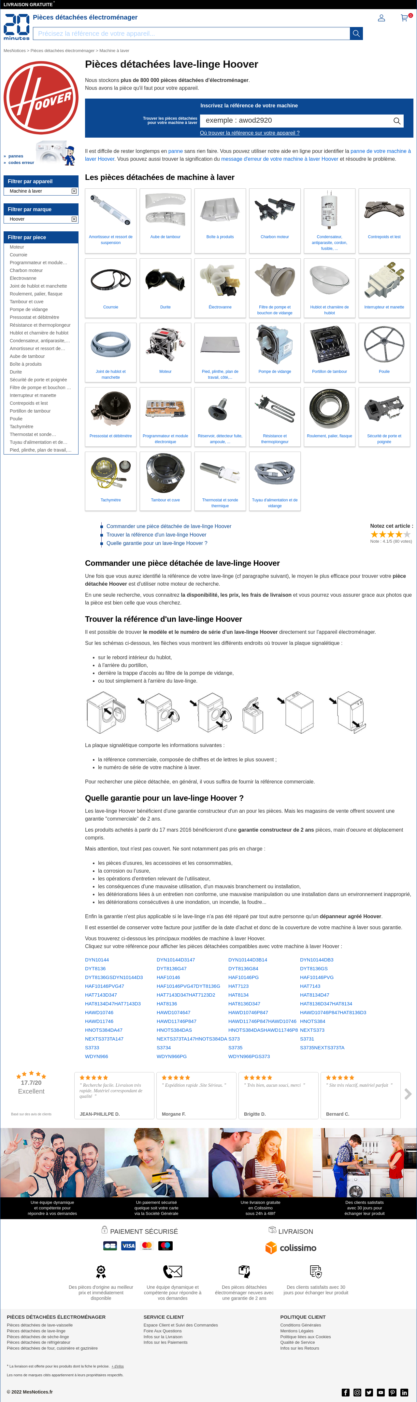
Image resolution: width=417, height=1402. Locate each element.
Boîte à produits (26, 364)
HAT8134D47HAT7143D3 (113, 1003)
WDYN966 (96, 1056)
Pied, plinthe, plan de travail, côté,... (38, 450)
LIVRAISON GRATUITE (28, 4)
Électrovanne (23, 278)
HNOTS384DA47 (103, 1030)
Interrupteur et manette (33, 395)
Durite (16, 372)
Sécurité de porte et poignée (38, 379)
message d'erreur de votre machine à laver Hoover (279, 159)
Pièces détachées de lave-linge (36, 1330)
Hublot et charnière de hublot (39, 333)
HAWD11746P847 (176, 1021)
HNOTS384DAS (174, 1030)
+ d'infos (118, 1366)
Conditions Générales (300, 1325)
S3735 (235, 1047)
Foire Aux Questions (163, 1330)
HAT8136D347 (244, 1003)
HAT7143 (310, 986)
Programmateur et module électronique (36, 262)
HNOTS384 (312, 1021)
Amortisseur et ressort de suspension (35, 348)
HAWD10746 (99, 1012)
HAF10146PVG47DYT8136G (188, 986)
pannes (15, 156)
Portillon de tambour (30, 411)
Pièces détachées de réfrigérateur (38, 1342)
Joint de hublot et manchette (38, 286)
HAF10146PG (243, 977)
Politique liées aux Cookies (305, 1336)
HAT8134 (238, 995)
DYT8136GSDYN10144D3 (114, 977)
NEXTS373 (312, 1030)
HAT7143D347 (101, 995)
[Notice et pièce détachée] (17, 27)
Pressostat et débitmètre (34, 317)
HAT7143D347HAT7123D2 (186, 995)
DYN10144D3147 (176, 959)
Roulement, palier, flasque (36, 294)
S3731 (307, 1038)
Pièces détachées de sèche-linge (38, 1336)
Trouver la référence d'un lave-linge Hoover (157, 535)
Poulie (16, 418)
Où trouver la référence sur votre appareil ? (250, 133)
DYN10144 (97, 959)
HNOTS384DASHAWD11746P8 (263, 1030)
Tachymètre (21, 426)
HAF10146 (168, 977)
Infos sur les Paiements (166, 1342)
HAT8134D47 (314, 995)
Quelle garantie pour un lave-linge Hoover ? (157, 543)
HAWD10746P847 (248, 1012)
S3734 (164, 1047)
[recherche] (356, 33)
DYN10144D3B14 (247, 959)
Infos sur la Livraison (163, 1336)
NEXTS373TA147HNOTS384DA (192, 1038)
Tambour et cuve (27, 301)
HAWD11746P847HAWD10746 (262, 1021)
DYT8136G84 (243, 968)
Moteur (17, 247)
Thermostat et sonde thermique (30, 434)
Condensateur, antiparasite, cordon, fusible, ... (37, 340)
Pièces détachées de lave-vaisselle (40, 1325)
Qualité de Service (297, 1342)
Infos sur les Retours (299, 1348)
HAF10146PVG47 (104, 986)
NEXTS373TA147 (104, 1038)
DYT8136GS (314, 968)
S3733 (92, 1047)
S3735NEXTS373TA (322, 1047)
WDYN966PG (172, 1056)
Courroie (18, 254)
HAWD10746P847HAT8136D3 (333, 1012)
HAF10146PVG (317, 977)
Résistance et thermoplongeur (40, 325)
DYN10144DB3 (317, 959)
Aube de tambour (27, 356)
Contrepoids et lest (29, 403)
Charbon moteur (26, 270)
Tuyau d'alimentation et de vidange (36, 442)
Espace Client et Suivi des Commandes (181, 1325)
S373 (234, 1038)
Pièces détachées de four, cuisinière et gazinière (52, 1348)
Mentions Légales (296, 1330)
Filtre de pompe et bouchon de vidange (41, 387)
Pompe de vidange (29, 309)
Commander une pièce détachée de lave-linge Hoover (169, 526)
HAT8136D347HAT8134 (326, 1003)
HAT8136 (167, 1003)
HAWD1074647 (174, 1012)
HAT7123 (238, 986)
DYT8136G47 (172, 968)
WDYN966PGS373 (249, 1056)
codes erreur (21, 162)
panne (175, 151)
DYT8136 (95, 968)
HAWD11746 (99, 1021)
